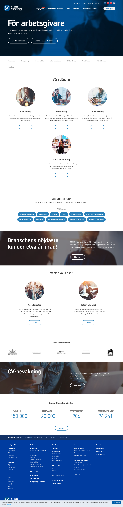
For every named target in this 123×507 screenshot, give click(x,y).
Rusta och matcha (55, 8)
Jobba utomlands (35, 464)
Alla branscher (12, 472)
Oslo (56, 437)
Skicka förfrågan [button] (18, 41)
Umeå (52, 437)
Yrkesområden (39, 61)
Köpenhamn (63, 437)
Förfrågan (109, 8)
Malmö (33, 437)
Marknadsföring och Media (56, 219)
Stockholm (19, 437)
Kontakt (99, 445)
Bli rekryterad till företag (38, 450)
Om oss (84, 3)
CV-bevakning (71, 61)
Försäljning (39, 219)
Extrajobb (11, 455)
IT (52, 468)
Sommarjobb (34, 462)
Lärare (64, 214)
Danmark (11, 489)
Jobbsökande (34, 445)
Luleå (46, 437)
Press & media (100, 455)
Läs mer (25, 127)
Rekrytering (25, 61)
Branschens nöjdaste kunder (83, 465)
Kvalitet (76, 467)
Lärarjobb (11, 470)
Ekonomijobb (12, 467)
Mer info (9, 505)
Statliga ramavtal (79, 470)
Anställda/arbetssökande (82, 450)
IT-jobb (10, 465)
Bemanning (11, 61)
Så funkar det (34, 475)
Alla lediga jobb (12, 457)
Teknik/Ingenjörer (25, 219)
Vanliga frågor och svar (37, 482)
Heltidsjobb (11, 453)
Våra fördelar (86, 61)
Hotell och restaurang (77, 219)
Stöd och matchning (36, 460)
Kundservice (43, 214)
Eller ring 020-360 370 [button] (44, 41)
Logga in (97, 3)
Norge (10, 486)
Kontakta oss (77, 3)
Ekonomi (54, 214)
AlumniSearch (34, 453)
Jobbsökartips (34, 478)
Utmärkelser (78, 463)
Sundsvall (40, 437)
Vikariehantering (55, 61)
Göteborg (27, 437)
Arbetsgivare (56, 445)
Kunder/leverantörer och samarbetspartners (82, 454)
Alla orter (11, 491)
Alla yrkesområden (58, 475)
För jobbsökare (73, 8)
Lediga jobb (39, 8)
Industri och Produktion (96, 219)
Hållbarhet (90, 3)
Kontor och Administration (94, 214)
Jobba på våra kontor (36, 467)
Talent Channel (101, 61)
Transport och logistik (27, 214)
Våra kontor (77, 472)
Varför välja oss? (57, 480)
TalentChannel (56, 484)
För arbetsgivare (90, 8)
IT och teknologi (76, 214)
